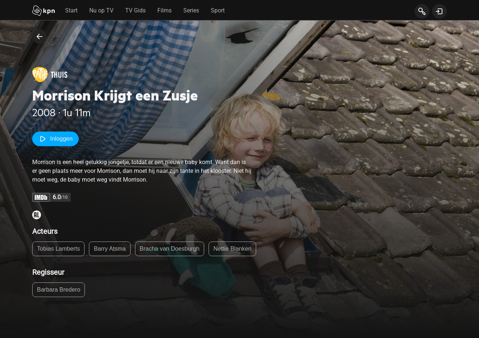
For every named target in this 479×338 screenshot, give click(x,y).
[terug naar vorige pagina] (39, 36)
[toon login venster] (439, 11)
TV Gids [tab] (135, 10)
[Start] (43, 11)
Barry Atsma (110, 249)
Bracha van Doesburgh (170, 249)
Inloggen (55, 139)
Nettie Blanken (232, 249)
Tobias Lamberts (58, 249)
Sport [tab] (218, 10)
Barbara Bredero (58, 289)
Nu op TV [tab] (101, 10)
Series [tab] (191, 10)
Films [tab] (164, 10)
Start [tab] (71, 10)
